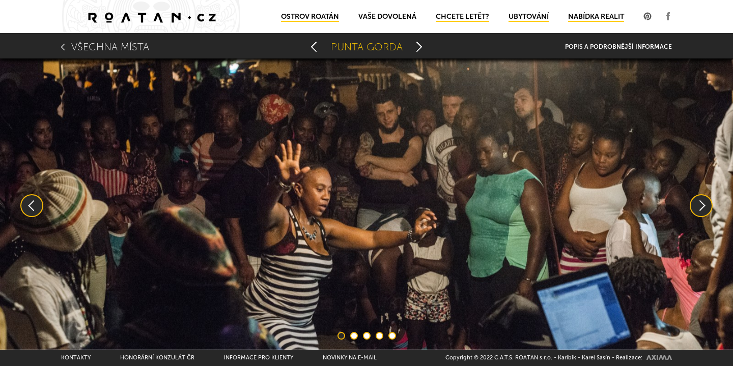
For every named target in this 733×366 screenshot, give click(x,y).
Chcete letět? (462, 16)
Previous (31, 205)
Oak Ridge (314, 47)
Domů (151, 16)
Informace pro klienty (258, 357)
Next (701, 205)
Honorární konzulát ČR (157, 357)
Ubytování (529, 16)
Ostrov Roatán (310, 16)
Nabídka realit (596, 16)
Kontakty (76, 357)
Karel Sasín (596, 357)
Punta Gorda (367, 47)
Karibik (567, 357)
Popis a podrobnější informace (618, 46)
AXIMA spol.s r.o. (659, 357)
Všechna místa (110, 47)
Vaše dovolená (387, 16)
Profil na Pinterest (647, 16)
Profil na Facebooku (668, 16)
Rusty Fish (419, 47)
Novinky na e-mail (350, 357)
